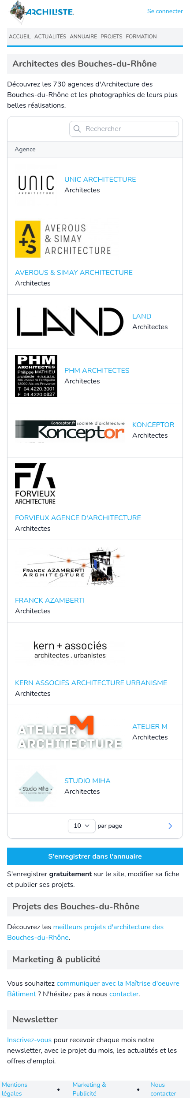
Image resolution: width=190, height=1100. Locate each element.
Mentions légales (14, 1089)
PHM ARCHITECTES (97, 370)
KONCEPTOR (153, 425)
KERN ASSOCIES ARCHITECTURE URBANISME (91, 683)
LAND (142, 316)
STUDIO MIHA (87, 781)
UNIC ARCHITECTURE (100, 179)
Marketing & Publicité (89, 1089)
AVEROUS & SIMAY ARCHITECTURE (74, 273)
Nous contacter (163, 1089)
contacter (123, 994)
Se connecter (165, 11)
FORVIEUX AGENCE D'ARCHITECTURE (78, 518)
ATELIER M (150, 727)
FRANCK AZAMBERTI (50, 600)
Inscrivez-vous (29, 1040)
